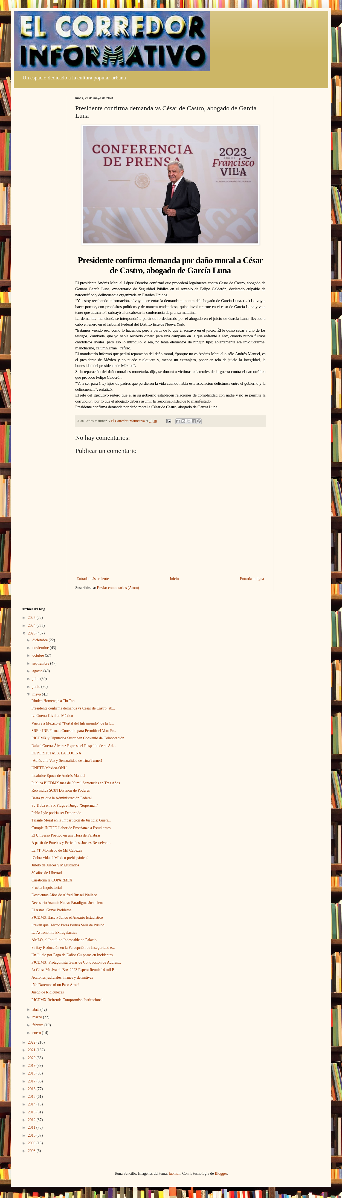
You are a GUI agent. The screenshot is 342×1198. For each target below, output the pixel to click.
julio (36, 679)
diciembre (40, 640)
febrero (38, 1025)
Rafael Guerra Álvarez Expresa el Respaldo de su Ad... (73, 746)
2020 (32, 1058)
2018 (32, 1073)
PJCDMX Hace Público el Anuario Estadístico (67, 917)
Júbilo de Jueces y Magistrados (55, 865)
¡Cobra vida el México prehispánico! (59, 858)
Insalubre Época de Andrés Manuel (58, 776)
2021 (32, 1050)
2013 (32, 1112)
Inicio (174, 579)
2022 (32, 1042)
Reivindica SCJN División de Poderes (60, 790)
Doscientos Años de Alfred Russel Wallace (64, 895)
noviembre (41, 648)
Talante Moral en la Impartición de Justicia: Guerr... (71, 820)
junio (36, 687)
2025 (32, 618)
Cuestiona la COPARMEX (52, 880)
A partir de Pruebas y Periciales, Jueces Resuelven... (71, 843)
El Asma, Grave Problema (51, 910)
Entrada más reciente (93, 579)
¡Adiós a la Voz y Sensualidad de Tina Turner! (66, 761)
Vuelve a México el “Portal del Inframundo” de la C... (72, 723)
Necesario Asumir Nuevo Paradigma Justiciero (67, 903)
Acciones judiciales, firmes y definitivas (62, 977)
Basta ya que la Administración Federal (61, 798)
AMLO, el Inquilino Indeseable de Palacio (64, 940)
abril (36, 1009)
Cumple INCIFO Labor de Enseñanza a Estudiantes (71, 828)
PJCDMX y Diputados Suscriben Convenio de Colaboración (77, 738)
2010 (32, 1135)
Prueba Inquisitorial (46, 888)
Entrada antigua (252, 579)
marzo (37, 1017)
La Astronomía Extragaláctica (54, 932)
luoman (174, 1173)
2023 (32, 633)
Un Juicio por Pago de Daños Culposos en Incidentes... (73, 955)
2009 (32, 1143)
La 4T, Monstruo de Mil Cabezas (56, 850)
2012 (32, 1120)
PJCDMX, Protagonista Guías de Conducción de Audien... (76, 962)
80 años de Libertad (46, 873)
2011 (32, 1127)
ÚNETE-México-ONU (48, 768)
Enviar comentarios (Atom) (118, 588)
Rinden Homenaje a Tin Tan (52, 701)
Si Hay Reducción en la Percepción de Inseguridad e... (73, 948)
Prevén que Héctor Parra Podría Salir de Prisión (68, 925)
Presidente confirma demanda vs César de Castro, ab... (73, 708)
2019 (32, 1066)
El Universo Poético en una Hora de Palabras (65, 835)
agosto (37, 671)
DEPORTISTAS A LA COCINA (56, 753)
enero (37, 1033)
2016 (32, 1089)
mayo (37, 694)
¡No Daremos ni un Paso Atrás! (55, 985)
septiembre (41, 663)
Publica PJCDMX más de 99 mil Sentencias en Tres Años (75, 783)
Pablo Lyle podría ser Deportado (56, 813)
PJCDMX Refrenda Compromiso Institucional (67, 1000)
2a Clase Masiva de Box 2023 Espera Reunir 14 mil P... (74, 970)
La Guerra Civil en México (52, 716)
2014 (32, 1104)
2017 (32, 1081)
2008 (32, 1151)
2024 (32, 626)
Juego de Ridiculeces (47, 992)
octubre (38, 655)
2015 (32, 1096)
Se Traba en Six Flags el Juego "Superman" (64, 805)
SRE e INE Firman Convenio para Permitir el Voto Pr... (73, 731)
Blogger (221, 1173)
